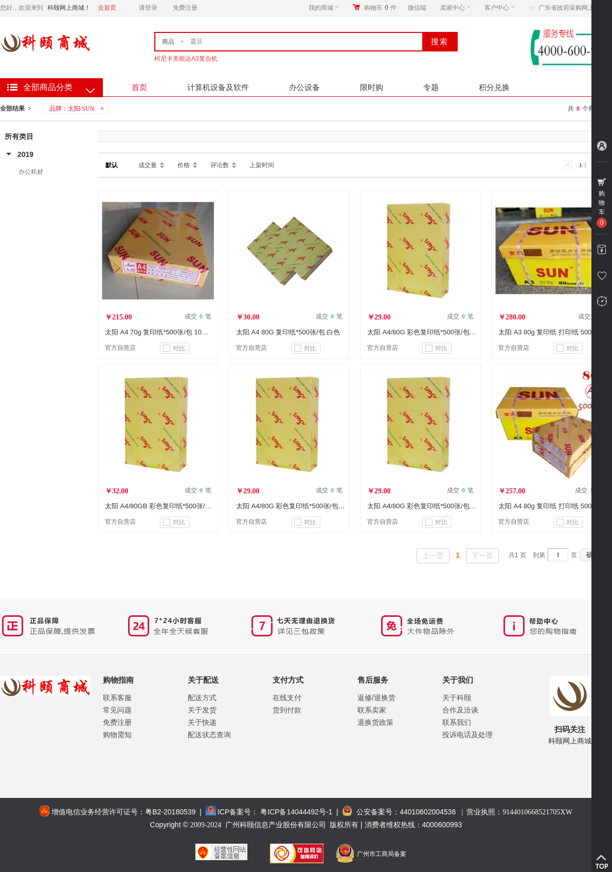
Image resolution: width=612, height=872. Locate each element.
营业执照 (519, 812)
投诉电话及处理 (467, 735)
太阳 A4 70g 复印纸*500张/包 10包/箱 (161, 332)
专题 (431, 87)
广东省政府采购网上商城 (572, 7)
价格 (183, 165)
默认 (111, 165)
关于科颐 (456, 697)
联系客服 (117, 697)
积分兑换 (494, 87)
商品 (168, 41)
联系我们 (456, 722)
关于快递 (202, 722)
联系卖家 (371, 710)
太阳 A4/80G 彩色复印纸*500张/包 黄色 (294, 506)
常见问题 (117, 710)
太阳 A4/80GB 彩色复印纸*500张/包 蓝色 (166, 506)
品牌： (77, 108)
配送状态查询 (209, 735)
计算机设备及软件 (218, 87)
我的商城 (324, 7)
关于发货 (202, 710)
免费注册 (185, 7)
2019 (25, 154)
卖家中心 (455, 7)
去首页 (107, 7)
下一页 (482, 555)
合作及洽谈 (460, 710)
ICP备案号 (234, 812)
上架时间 (261, 165)
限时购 (371, 87)
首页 (139, 87)
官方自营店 (120, 347)
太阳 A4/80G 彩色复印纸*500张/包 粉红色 (429, 506)
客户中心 (499, 7)
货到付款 (287, 710)
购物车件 (380, 7)
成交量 (147, 165)
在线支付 (287, 697)
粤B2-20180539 (170, 812)
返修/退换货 (376, 697)
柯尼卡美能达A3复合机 (186, 58)
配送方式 (202, 697)
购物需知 (117, 735)
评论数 (219, 165)
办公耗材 (31, 171)
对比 (174, 348)
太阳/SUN (81, 108)
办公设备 (304, 87)
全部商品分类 (48, 87)
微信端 (417, 7)
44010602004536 (428, 812)
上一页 (433, 555)
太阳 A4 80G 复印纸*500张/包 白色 (288, 332)
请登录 (148, 7)
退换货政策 (375, 722)
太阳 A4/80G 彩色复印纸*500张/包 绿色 (425, 332)
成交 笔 (198, 316)
